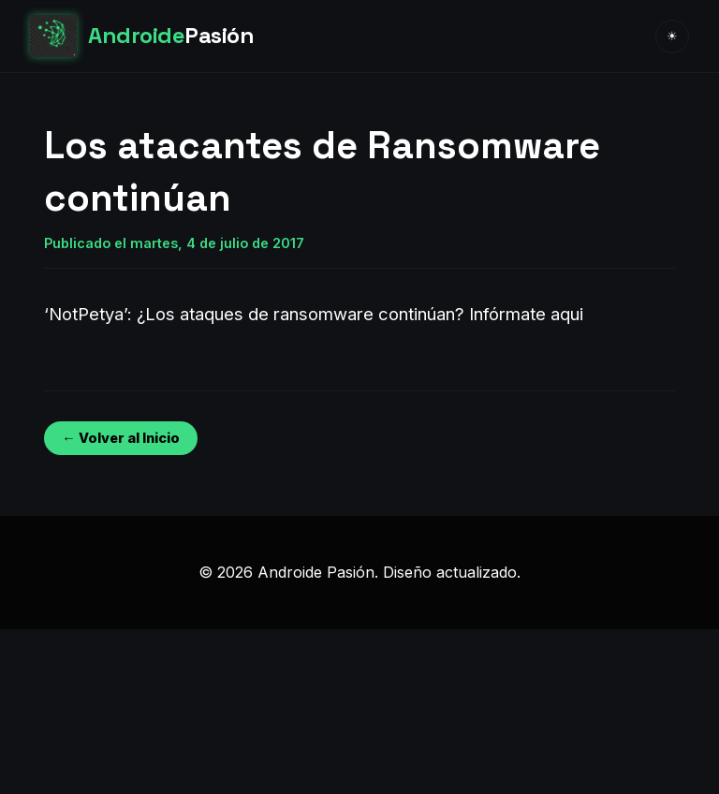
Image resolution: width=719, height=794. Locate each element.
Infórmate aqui (526, 313)
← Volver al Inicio (120, 438)
